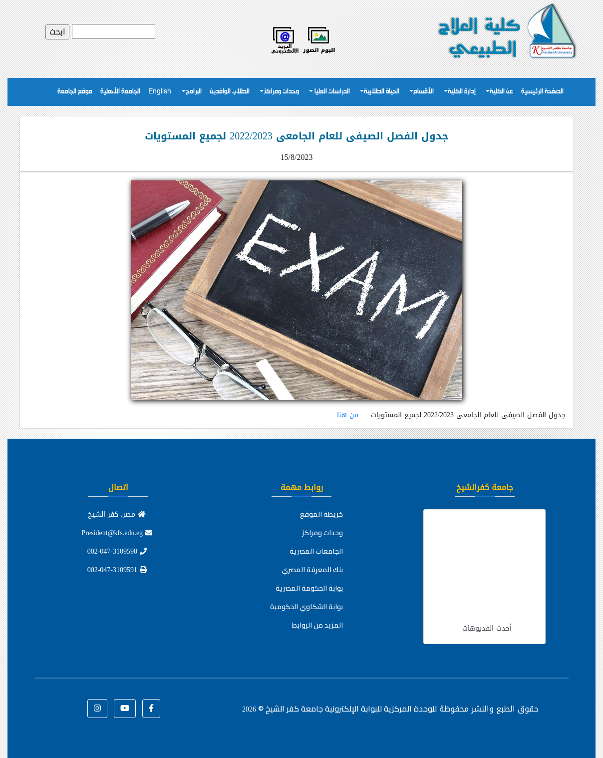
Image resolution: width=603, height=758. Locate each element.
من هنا (347, 415)
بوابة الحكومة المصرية (309, 588)
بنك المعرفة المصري (312, 569)
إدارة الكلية (462, 91)
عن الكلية (501, 91)
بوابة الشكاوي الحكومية (306, 606)
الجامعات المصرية (316, 551)
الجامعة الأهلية (120, 91)
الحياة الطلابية (381, 91)
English (159, 91)
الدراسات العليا (331, 91)
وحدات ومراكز (281, 91)
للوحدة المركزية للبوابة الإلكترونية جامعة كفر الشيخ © (339, 708)
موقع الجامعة (74, 91)
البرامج (194, 91)
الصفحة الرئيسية (542, 91)
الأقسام (423, 91)
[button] (151, 708)
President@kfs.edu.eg (117, 533)
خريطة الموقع (321, 514)
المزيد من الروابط (317, 625)
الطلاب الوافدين (230, 91)
